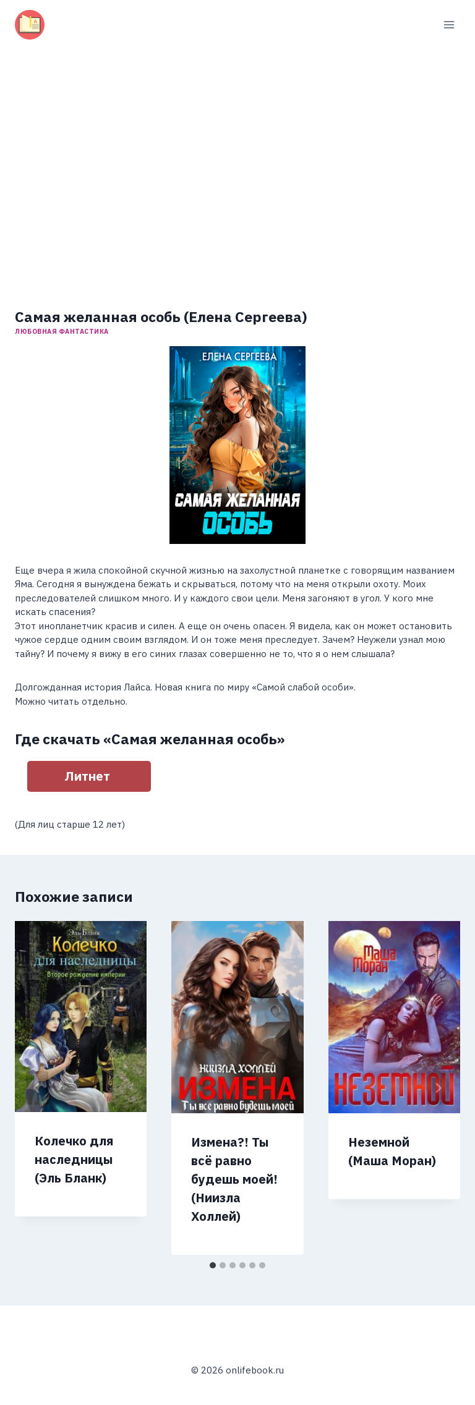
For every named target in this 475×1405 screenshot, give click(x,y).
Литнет (87, 776)
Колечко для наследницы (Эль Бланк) (74, 1159)
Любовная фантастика (62, 331)
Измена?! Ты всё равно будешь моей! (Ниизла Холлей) (234, 1179)
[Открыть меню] (448, 24)
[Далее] (438, 1088)
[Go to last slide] (37, 1088)
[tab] (213, 1265)
